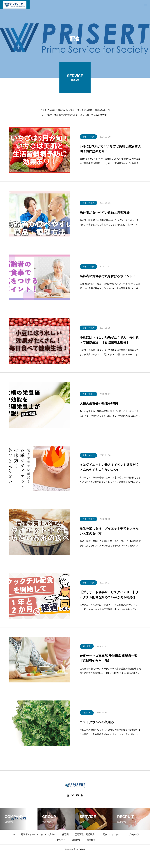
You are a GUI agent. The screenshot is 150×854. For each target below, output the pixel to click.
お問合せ (91, 839)
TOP (12, 834)
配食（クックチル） (112, 834)
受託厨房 (86, 647)
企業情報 (76, 839)
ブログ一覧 (134, 834)
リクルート (60, 839)
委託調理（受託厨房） (86, 834)
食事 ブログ (88, 137)
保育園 (65, 834)
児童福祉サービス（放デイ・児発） (38, 834)
